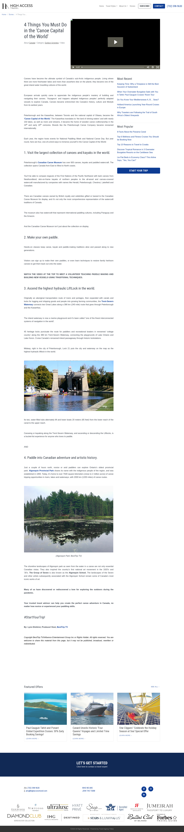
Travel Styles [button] (111, 6)
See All (154, 687)
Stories (132, 6)
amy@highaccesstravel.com (36, 791)
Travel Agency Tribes (106, 829)
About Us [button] (122, 6)
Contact (159, 6)
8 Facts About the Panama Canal (131, 132)
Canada (32, 43)
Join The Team (88, 791)
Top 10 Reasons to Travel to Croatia (132, 145)
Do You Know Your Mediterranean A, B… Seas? (138, 100)
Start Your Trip (138, 170)
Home (101, 6)
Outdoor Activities (52, 43)
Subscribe (145, 6)
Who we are (87, 788)
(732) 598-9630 (174, 6)
